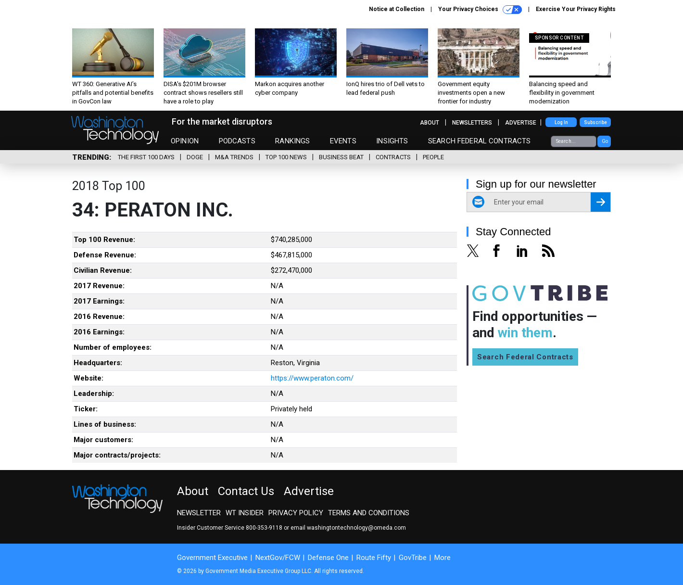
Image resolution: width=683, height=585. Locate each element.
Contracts (393, 157)
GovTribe (413, 557)
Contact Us (246, 491)
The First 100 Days (146, 157)
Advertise (520, 122)
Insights (392, 141)
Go (605, 141)
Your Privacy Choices (480, 9)
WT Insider (245, 513)
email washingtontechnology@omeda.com (348, 527)
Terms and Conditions (368, 513)
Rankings (292, 141)
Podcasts (237, 141)
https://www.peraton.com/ (312, 378)
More (442, 557)
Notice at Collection (396, 9)
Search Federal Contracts (479, 141)
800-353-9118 (264, 527)
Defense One (328, 557)
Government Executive (212, 557)
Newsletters (472, 122)
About (429, 122)
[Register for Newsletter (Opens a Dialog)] (600, 202)
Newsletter (199, 513)
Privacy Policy (295, 513)
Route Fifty (373, 557)
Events (343, 141)
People (433, 157)
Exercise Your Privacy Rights (576, 9)
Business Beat (341, 157)
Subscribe (595, 122)
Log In (561, 122)
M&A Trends (234, 157)
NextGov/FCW (277, 557)
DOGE (195, 157)
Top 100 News (286, 157)
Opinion (185, 141)
